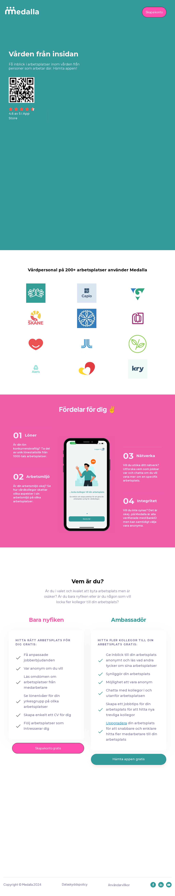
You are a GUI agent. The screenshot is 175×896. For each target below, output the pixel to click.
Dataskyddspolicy (75, 884)
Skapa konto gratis (48, 748)
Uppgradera (116, 723)
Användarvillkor (119, 885)
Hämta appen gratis (128, 759)
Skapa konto (154, 12)
